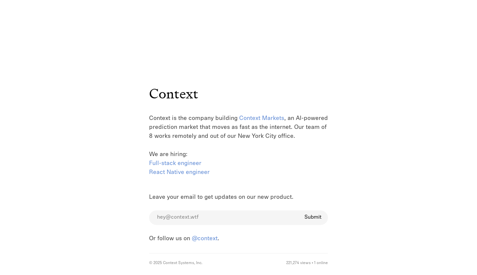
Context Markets (261, 118)
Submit (313, 217)
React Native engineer (179, 172)
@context (205, 239)
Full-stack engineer (175, 163)
